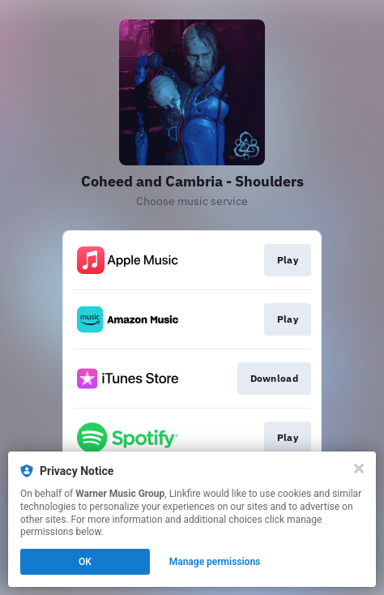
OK (85, 561)
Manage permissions (215, 561)
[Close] (359, 469)
